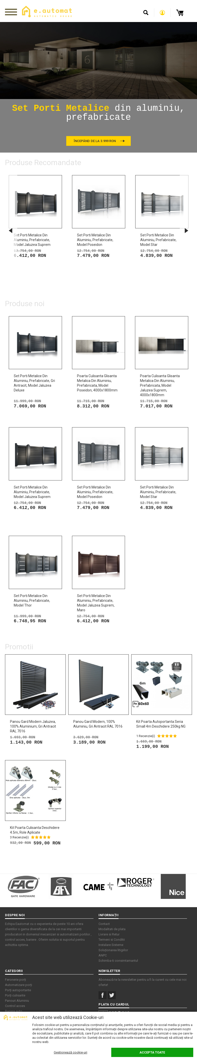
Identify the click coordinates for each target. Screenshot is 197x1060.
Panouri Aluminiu (17, 1000)
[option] (98, 87)
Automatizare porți (18, 985)
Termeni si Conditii (111, 939)
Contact (104, 924)
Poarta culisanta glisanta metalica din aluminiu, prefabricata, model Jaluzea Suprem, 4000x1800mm (160, 385)
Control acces (15, 1006)
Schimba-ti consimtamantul (118, 960)
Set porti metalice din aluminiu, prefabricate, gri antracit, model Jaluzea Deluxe (34, 383)
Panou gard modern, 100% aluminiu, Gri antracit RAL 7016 (97, 724)
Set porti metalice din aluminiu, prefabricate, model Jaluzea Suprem (32, 240)
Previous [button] (10, 230)
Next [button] (186, 230)
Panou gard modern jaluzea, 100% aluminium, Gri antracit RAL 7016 (33, 726)
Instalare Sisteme (110, 945)
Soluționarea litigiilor (113, 950)
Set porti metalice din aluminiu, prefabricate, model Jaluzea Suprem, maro (95, 603)
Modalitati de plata (112, 929)
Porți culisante (15, 995)
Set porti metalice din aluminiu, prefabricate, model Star (158, 240)
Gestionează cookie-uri (70, 1052)
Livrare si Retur (109, 934)
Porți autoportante (18, 990)
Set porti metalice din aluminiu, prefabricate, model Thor (32, 600)
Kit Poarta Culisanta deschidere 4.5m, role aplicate (35, 830)
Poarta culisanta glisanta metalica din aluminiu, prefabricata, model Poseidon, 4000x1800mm (97, 383)
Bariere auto (13, 1011)
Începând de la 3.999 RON (95, 141)
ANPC (102, 955)
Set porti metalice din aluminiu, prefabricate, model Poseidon (95, 240)
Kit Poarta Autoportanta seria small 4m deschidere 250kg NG (161, 724)
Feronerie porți (15, 979)
